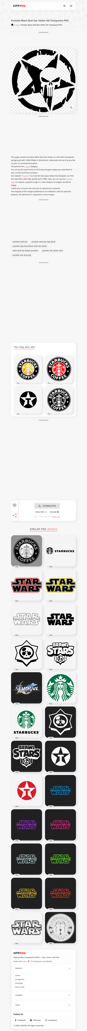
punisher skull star (20, 242)
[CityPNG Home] (19, 6)
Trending (19, 983)
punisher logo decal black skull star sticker (30, 246)
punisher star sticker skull (52, 251)
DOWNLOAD (47, 506)
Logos (27, 166)
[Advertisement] (43, 40)
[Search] (64, 6)
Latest (17, 975)
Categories (19, 979)
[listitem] (20, 1020)
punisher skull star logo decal (43, 242)
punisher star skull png (22, 255)
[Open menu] (71, 6)
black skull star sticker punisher (25, 251)
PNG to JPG (20, 987)
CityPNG (25, 176)
